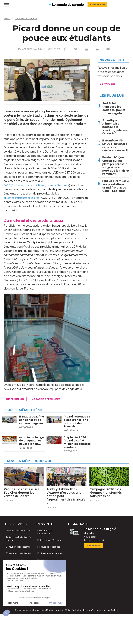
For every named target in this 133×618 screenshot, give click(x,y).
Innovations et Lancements (44, 536)
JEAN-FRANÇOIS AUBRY (30, 48)
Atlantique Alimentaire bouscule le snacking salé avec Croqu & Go (115, 125)
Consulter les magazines (18, 551)
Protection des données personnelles (90, 614)
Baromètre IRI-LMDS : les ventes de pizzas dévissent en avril (115, 144)
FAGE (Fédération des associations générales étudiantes (41, 184)
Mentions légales (55, 614)
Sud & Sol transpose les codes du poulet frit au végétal (113, 107)
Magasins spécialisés (51, 397)
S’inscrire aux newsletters (18, 557)
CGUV (68, 614)
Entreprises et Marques (27, 17)
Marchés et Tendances (48, 551)
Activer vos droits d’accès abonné (18, 543)
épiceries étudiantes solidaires (24, 196)
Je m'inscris (109, 82)
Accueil (7, 17)
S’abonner (98, 4)
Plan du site (40, 614)
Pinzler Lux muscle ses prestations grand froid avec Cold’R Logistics (115, 184)
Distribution (16, 397)
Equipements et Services (50, 557)
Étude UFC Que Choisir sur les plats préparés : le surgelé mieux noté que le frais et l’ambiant (115, 164)
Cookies (113, 614)
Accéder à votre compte (18, 535)
